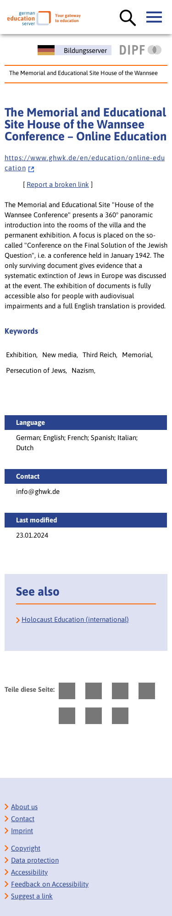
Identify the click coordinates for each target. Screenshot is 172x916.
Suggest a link (32, 896)
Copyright (25, 848)
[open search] (128, 18)
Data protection (35, 860)
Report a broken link (58, 184)
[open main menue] (154, 17)
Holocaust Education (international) (75, 619)
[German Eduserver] (44, 18)
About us (24, 807)
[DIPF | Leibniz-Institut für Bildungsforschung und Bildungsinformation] (140, 49)
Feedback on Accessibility (50, 884)
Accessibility (29, 872)
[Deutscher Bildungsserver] (74, 50)
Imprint (22, 831)
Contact (22, 819)
